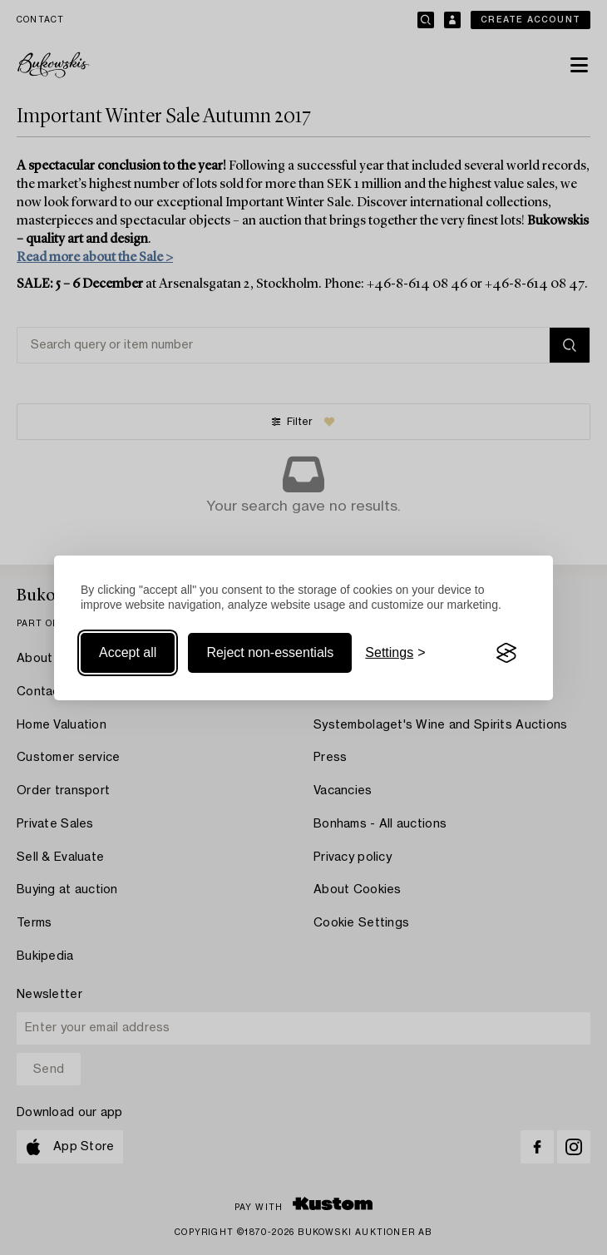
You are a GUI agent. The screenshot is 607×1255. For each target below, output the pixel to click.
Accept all (127, 652)
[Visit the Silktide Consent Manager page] (506, 653)
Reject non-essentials (269, 652)
